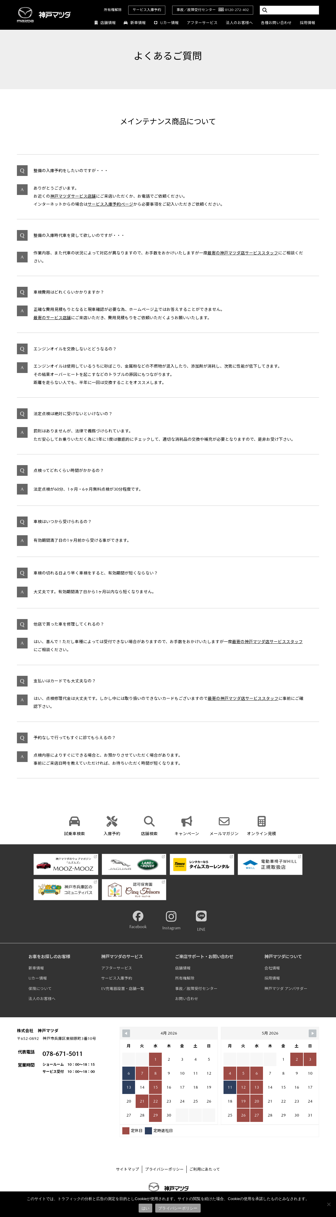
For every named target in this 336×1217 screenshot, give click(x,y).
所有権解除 (113, 10)
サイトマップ (127, 1169)
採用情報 (307, 23)
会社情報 (272, 968)
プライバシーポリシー (164, 1169)
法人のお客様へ (239, 23)
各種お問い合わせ (276, 23)
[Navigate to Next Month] (312, 1033)
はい (146, 1208)
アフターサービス (202, 23)
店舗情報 (105, 23)
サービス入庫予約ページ (110, 204)
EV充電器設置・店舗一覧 (122, 988)
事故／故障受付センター (196, 988)
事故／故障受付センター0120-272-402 (213, 10)
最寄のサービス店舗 (52, 317)
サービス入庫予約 (147, 10)
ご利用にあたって (204, 1169)
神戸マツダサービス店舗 (73, 196)
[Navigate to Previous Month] (126, 1033)
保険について (40, 988)
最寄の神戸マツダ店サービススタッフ (242, 253)
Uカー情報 (166, 23)
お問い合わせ (186, 998)
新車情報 (135, 23)
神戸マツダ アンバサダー (286, 988)
